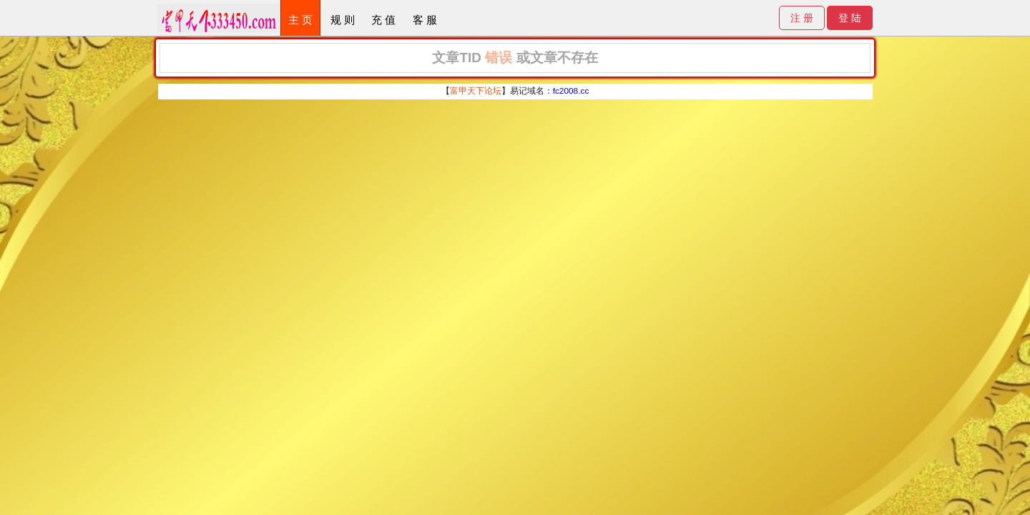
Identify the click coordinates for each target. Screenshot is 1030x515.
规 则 (342, 20)
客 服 (425, 20)
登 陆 (849, 18)
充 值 (383, 20)
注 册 (801, 18)
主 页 (300, 20)
